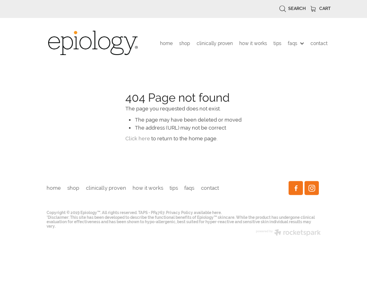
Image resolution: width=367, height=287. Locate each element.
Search (292, 8)
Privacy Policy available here (193, 212)
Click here (137, 139)
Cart (320, 8)
